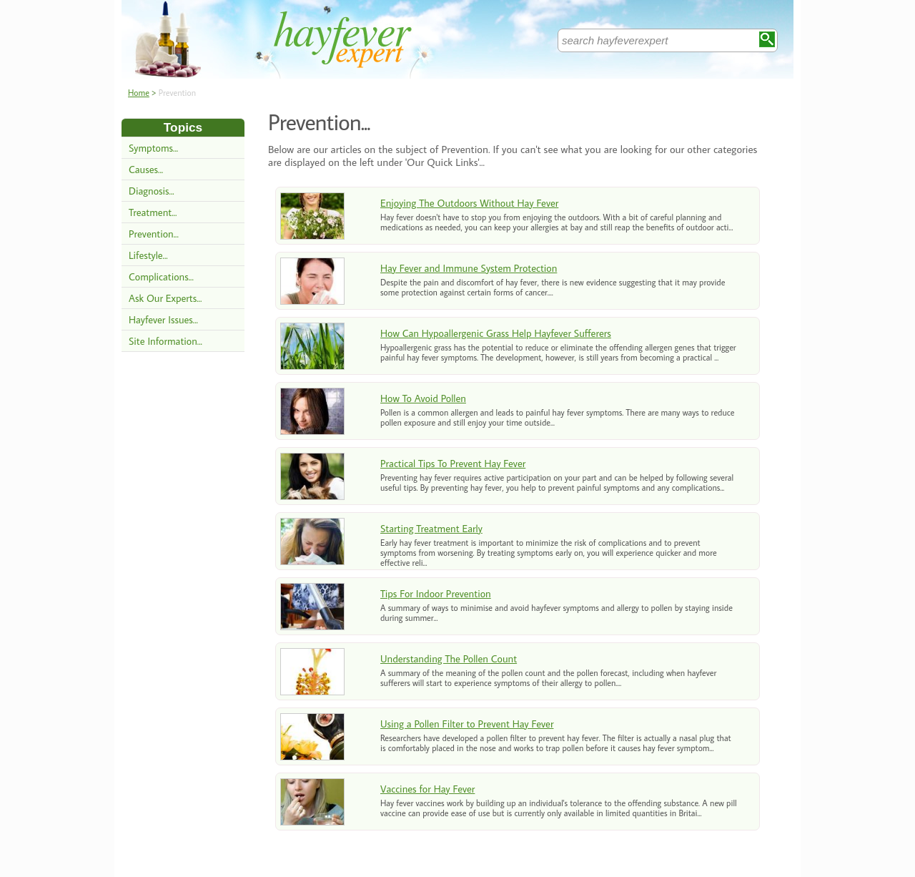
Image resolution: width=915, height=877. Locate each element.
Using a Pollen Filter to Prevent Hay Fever (466, 723)
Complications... (161, 276)
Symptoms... (153, 148)
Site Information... (165, 341)
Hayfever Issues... (163, 319)
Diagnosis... (151, 190)
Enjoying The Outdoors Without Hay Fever (469, 203)
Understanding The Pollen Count (448, 658)
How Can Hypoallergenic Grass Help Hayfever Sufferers (495, 333)
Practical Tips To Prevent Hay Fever (452, 463)
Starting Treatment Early (431, 528)
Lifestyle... (148, 255)
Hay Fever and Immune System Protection (468, 268)
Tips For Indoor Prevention (435, 593)
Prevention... (154, 233)
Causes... (146, 169)
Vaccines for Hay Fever (427, 788)
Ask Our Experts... (165, 298)
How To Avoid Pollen (423, 398)
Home (138, 92)
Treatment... (153, 212)
